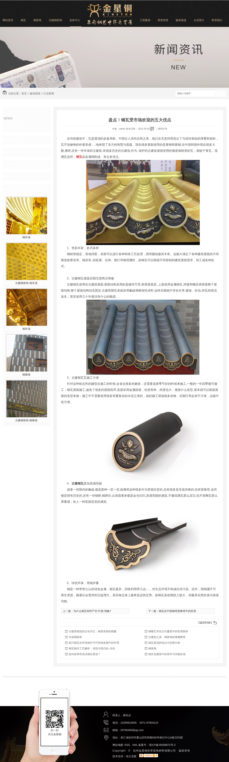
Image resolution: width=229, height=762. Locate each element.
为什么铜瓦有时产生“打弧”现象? (92, 611)
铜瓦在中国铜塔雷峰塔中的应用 (177, 611)
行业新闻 (48, 93)
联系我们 (217, 20)
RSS (127, 744)
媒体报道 (181, 20)
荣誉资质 (163, 20)
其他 (11, 176)
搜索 (220, 93)
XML (135, 744)
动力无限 (131, 756)
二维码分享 (161, 128)
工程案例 (145, 20)
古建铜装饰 (55, 20)
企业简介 (199, 20)
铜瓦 (23, 20)
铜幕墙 (26, 374)
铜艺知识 (15, 152)
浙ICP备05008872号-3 (162, 744)
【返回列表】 (205, 622)
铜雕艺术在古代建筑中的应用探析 (168, 631)
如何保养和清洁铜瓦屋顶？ (85, 654)
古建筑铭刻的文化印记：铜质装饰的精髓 (92, 631)
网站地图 (118, 744)
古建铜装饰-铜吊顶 (26, 283)
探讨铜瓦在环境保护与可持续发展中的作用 (94, 642)
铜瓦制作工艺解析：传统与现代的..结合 (92, 648)
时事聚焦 (15, 164)
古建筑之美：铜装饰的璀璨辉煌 (167, 637)
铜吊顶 (26, 237)
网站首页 (8, 20)
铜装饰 (37, 20)
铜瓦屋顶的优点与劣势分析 (164, 642)
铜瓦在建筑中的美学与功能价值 (167, 654)
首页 (24, 93)
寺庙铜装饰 (75, 637)
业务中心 (74, 20)
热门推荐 (15, 188)
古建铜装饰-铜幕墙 (26, 420)
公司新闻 (15, 128)
